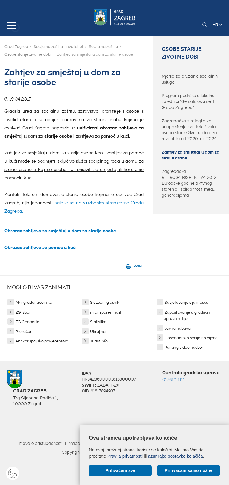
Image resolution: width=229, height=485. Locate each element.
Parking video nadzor (184, 347)
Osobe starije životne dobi (27, 54)
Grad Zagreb (16, 46)
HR (217, 24)
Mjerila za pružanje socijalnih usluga (190, 79)
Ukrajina (98, 331)
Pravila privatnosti (125, 455)
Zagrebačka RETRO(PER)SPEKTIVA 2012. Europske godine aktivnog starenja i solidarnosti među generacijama (189, 183)
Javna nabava (178, 328)
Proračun (24, 331)
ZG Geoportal (28, 322)
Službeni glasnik (104, 302)
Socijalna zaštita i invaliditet (58, 46)
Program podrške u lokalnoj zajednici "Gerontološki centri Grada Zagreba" (189, 101)
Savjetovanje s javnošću (186, 302)
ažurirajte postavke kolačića (175, 455)
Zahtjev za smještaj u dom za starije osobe (190, 155)
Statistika (98, 322)
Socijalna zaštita (103, 46)
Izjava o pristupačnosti (40, 443)
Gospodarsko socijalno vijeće (191, 338)
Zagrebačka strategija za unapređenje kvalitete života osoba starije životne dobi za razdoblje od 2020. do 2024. (189, 129)
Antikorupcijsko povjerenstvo (42, 341)
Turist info (99, 341)
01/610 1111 (173, 379)
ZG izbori (24, 312)
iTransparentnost (105, 312)
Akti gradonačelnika (34, 302)
